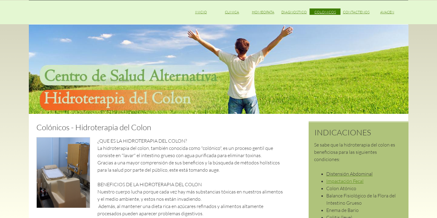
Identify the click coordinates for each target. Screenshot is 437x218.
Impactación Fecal (345, 181)
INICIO (201, 12)
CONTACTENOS (356, 12)
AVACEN (387, 12)
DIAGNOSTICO (294, 12)
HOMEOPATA (263, 12)
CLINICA (232, 12)
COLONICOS (325, 12)
